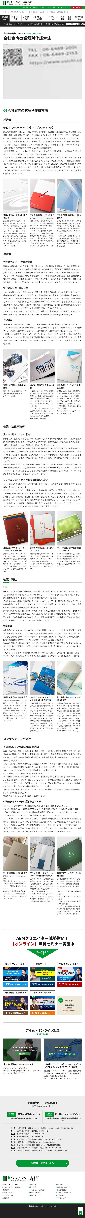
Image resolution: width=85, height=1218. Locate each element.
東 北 (13, 1131)
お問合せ (77, 7)
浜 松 (13, 1142)
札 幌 (13, 1128)
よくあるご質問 (8, 1195)
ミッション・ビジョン (44, 7)
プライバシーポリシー (64, 1192)
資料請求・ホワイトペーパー (66, 1187)
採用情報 (33, 1195)
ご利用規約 (60, 1195)
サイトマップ (61, 1198)
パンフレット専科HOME (10, 12)
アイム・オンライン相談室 (12, 1187)
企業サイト (56, 7)
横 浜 (13, 1139)
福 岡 (13, 1150)
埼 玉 (13, 1134)
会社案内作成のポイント (40, 12)
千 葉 (13, 1136)
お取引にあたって (9, 1192)
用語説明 (6, 1198)
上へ (80, 1210)
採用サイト (64, 7)
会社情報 (25, 7)
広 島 (13, 1148)
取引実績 (33, 7)
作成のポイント (25, 12)
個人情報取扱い (62, 1190)
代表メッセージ (35, 1192)
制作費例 (6, 1190)
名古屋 (13, 1145)
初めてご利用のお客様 (10, 1184)
